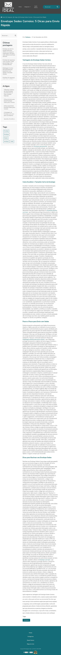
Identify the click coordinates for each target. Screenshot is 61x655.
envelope (6, 141)
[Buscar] (57, 6)
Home (19, 7)
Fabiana (27, 37)
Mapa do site (30, 644)
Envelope (6, 130)
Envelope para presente (40, 146)
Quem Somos (37, 6)
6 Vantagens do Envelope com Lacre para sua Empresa (9, 113)
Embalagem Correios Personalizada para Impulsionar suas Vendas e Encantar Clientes (8, 70)
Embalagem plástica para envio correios (34, 339)
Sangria (6, 137)
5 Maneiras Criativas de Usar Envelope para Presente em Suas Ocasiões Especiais (9, 92)
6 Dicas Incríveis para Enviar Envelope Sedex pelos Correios (9, 100)
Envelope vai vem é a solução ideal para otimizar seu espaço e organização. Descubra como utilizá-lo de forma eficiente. (9, 52)
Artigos (6, 85)
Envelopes (6, 134)
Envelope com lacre (45, 559)
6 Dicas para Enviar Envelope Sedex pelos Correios (9, 107)
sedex (11, 141)
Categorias (27, 7)
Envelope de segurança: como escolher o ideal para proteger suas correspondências (9, 62)
